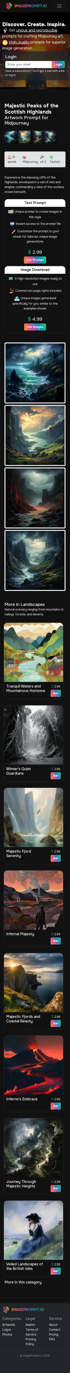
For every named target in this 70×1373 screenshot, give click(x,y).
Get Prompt (35, 260)
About (53, 1325)
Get (55, 693)
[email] (28, 64)
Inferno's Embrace (22, 1099)
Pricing (53, 1334)
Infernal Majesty (20, 934)
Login (58, 64)
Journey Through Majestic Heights (21, 1184)
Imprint (30, 1325)
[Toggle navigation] (59, 6)
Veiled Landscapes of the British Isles (24, 1266)
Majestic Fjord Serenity (18, 853)
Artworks (8, 1325)
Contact (54, 1330)
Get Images (35, 327)
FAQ (52, 1339)
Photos (7, 1334)
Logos (6, 1330)
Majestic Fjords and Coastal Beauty (23, 1018)
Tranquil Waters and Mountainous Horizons (25, 688)
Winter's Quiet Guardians (18, 771)
